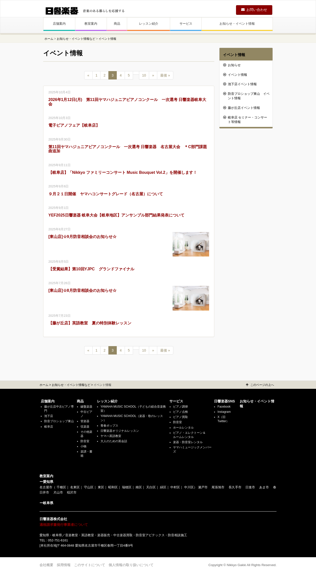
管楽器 (84, 421)
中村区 (175, 487)
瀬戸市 (203, 487)
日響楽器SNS (224, 401)
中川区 (189, 487)
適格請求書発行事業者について (64, 525)
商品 (117, 23)
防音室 (84, 441)
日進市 (250, 487)
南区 (139, 487)
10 (144, 75)
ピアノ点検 (180, 412)
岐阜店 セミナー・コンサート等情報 (245, 120)
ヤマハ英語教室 (110, 436)
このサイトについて (89, 565)
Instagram (224, 412)
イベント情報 (234, 55)
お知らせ (232, 65)
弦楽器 (84, 426)
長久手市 (235, 487)
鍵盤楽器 (86, 406)
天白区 (151, 487)
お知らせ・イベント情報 (237, 23)
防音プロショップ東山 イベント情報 (246, 96)
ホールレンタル (183, 427)
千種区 (61, 487)
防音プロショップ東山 (59, 421)
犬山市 (58, 492)
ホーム (48, 38)
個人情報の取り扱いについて (131, 565)
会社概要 (46, 565)
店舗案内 (59, 23)
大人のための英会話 (113, 441)
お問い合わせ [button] (254, 10)
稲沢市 (72, 492)
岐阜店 (48, 426)
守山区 (89, 487)
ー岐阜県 (46, 503)
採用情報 (64, 565)
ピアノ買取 (180, 417)
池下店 (48, 416)
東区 (101, 487)
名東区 (75, 487)
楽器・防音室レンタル (188, 442)
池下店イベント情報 (240, 84)
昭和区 (113, 487)
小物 (83, 446)
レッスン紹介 (148, 23)
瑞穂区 (127, 487)
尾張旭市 (218, 487)
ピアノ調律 (180, 406)
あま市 (264, 487)
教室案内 (90, 23)
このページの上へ (260, 385)
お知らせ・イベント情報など (76, 38)
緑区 (163, 487)
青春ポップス (109, 425)
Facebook (224, 406)
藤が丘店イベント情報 (241, 108)
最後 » (165, 75)
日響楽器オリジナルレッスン (119, 431)
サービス (185, 23)
